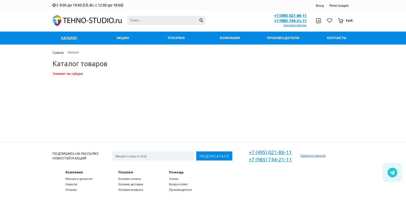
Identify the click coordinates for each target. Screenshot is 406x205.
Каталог (73, 52)
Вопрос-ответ (178, 184)
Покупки (125, 172)
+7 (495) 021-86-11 (290, 15)
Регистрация (339, 5)
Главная (58, 52)
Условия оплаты (129, 178)
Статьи (173, 178)
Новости (71, 184)
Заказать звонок (295, 25)
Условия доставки (130, 184)
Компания (74, 172)
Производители (180, 189)
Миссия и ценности (79, 178)
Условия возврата (130, 189)
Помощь (176, 172)
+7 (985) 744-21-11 (290, 21)
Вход (320, 5)
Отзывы (71, 189)
